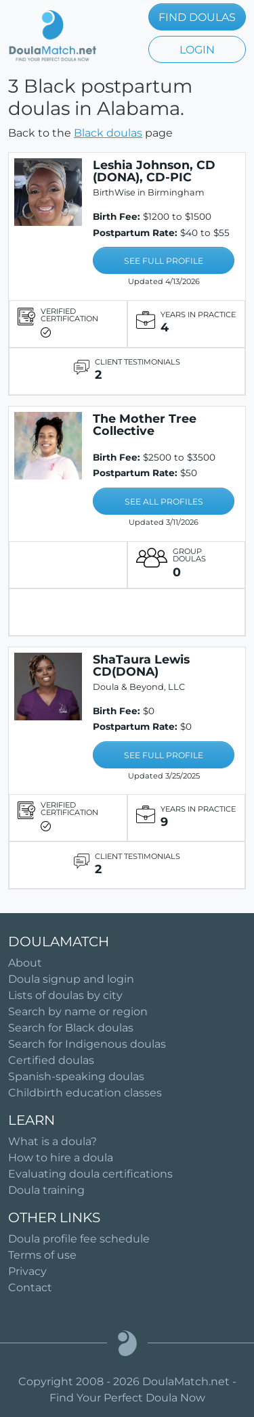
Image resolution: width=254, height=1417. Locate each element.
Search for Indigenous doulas (87, 1044)
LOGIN (197, 49)
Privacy (27, 1271)
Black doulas (108, 132)
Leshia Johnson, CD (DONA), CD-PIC (154, 171)
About (25, 962)
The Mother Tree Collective (144, 424)
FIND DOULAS (197, 17)
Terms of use (42, 1255)
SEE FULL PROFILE (163, 261)
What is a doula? (52, 1141)
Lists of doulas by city (65, 995)
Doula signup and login (71, 979)
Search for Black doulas (70, 1027)
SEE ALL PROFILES (164, 501)
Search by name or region (78, 1011)
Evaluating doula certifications (90, 1173)
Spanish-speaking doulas (76, 1076)
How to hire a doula (60, 1157)
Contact (30, 1287)
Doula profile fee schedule (79, 1238)
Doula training (46, 1190)
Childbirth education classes (85, 1092)
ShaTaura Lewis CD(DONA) (141, 665)
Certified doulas (51, 1060)
